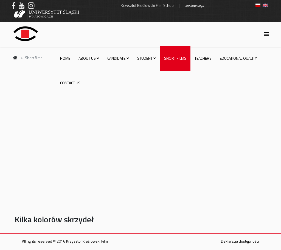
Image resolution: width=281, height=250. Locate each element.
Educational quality (238, 58)
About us (87, 58)
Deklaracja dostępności (240, 241)
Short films (175, 58)
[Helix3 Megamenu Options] (266, 34)
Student (145, 58)
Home (65, 58)
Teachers (203, 58)
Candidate (116, 58)
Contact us (70, 83)
